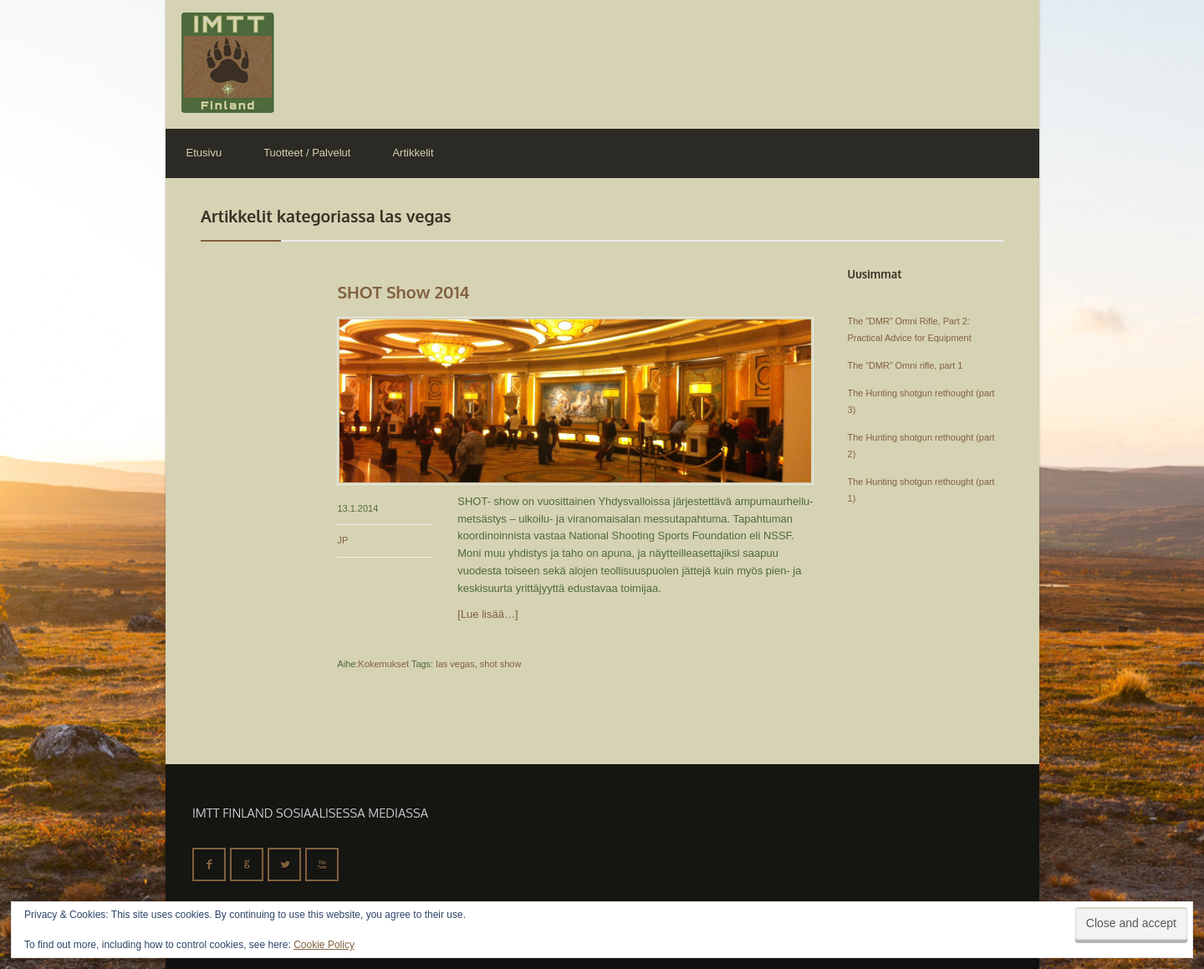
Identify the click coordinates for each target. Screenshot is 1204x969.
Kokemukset (383, 664)
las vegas (455, 664)
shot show (501, 664)
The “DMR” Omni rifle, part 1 (905, 365)
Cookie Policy (324, 945)
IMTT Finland (228, 62)
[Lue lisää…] (487, 614)
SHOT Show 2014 (403, 292)
